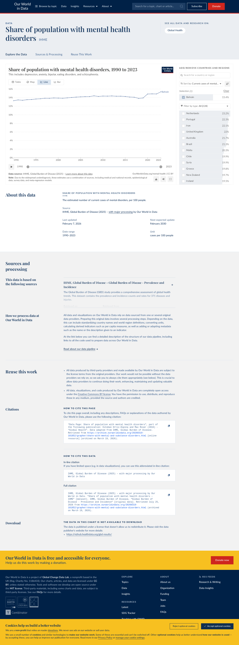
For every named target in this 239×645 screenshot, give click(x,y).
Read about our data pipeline (81, 349)
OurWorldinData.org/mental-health (149, 174)
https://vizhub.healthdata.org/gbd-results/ (89, 540)
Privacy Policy (105, 638)
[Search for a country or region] (204, 75)
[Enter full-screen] (170, 179)
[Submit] (181, 6)
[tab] (16, 82)
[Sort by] (201, 84)
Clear (226, 91)
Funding (164, 599)
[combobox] (159, 6)
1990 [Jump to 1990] (20, 167)
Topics (125, 587)
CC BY (170, 174)
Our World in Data (22, 6)
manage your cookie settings (130, 638)
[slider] (28, 167)
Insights (75, 6)
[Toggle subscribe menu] (197, 6)
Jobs (162, 611)
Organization (167, 593)
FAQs (40, 597)
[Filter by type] (204, 106)
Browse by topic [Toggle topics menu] (46, 6)
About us (165, 587)
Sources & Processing (48, 54)
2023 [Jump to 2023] (169, 167)
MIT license (16, 594)
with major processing (121, 212)
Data (63, 6)
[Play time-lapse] (11, 167)
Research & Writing (209, 587)
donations (53, 630)
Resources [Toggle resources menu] (90, 6)
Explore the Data (16, 54)
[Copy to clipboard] (165, 426)
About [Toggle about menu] (107, 6)
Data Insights (206, 593)
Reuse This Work (81, 54)
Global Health (175, 30)
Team (163, 605)
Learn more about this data (79, 174)
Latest (125, 612)
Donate (216, 6)
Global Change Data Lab (55, 582)
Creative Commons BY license (94, 394)
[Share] (163, 179)
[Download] (156, 179)
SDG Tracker (128, 618)
